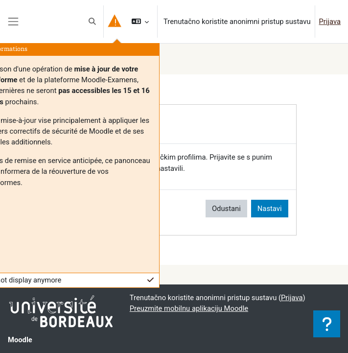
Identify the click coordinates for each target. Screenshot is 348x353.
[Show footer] (326, 323)
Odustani (226, 208)
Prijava (330, 21)
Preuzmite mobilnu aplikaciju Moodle (189, 308)
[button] (92, 21)
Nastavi (269, 208)
